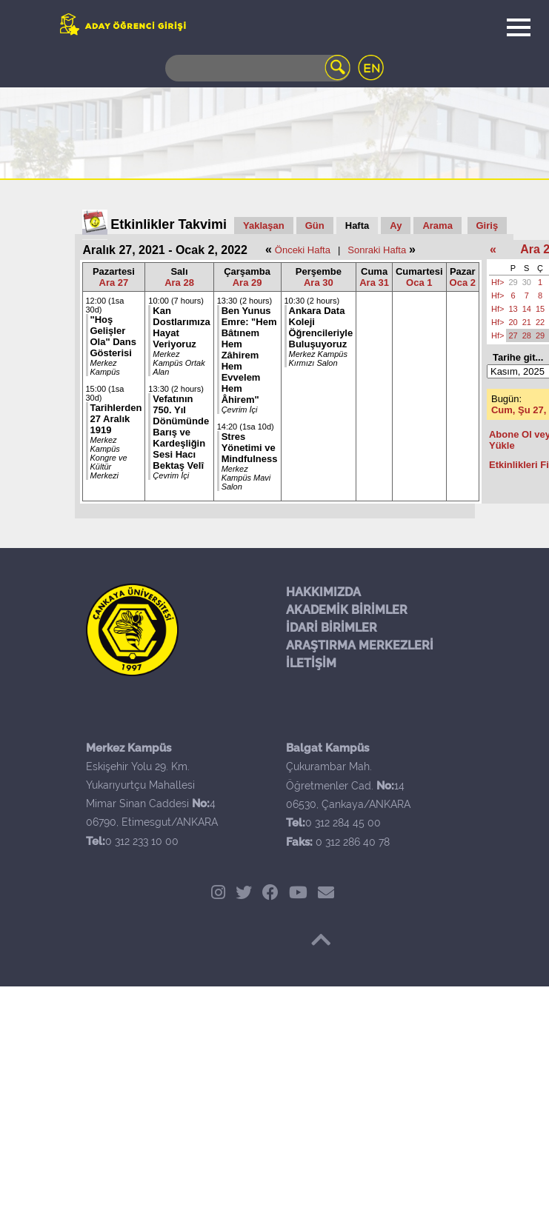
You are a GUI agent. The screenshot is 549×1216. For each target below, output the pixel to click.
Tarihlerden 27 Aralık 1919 (116, 418)
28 (526, 335)
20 (512, 322)
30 (526, 282)
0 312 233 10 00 (142, 841)
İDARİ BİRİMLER (331, 628)
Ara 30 (318, 282)
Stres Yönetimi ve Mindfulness (250, 447)
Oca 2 (463, 282)
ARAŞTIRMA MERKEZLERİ (359, 645)
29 (512, 282)
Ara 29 (247, 282)
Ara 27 (114, 282)
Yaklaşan (264, 225)
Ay (396, 225)
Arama (437, 225)
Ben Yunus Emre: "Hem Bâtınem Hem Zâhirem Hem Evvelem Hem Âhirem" (249, 355)
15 (540, 308)
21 (526, 322)
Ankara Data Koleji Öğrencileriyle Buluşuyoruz (321, 327)
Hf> (497, 282)
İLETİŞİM (311, 663)
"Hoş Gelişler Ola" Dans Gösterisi (113, 336)
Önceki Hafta (302, 249)
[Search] (257, 68)
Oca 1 (419, 282)
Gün (315, 225)
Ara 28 (179, 282)
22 (540, 322)
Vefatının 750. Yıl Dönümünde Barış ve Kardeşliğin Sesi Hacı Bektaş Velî (181, 432)
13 (512, 308)
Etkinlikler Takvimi (168, 224)
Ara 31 (374, 282)
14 (526, 308)
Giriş (487, 225)
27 (512, 335)
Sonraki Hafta (376, 249)
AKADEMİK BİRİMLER (346, 610)
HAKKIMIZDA (323, 592)
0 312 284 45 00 (343, 823)
